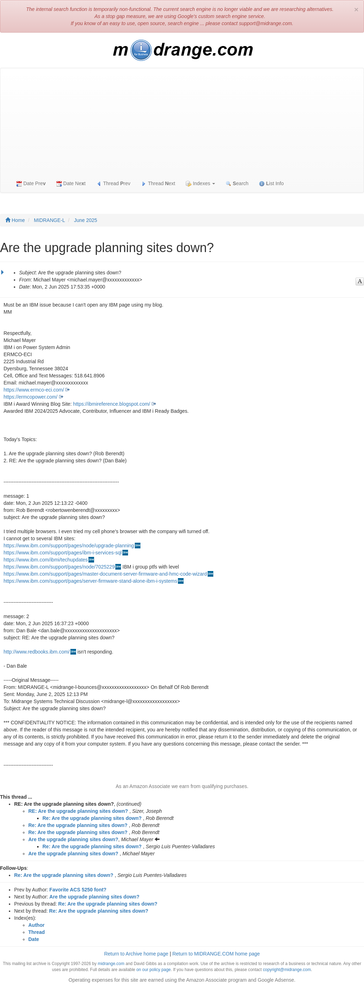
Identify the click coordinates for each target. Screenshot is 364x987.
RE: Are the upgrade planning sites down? (78, 811)
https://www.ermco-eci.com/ (34, 390)
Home (15, 220)
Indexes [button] (200, 184)
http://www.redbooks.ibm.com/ (37, 652)
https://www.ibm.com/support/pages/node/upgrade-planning (69, 545)
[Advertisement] (182, 121)
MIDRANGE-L (49, 220)
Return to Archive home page (136, 954)
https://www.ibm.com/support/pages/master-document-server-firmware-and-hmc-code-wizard (105, 574)
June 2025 (85, 220)
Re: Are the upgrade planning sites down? (91, 818)
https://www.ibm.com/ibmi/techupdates (46, 560)
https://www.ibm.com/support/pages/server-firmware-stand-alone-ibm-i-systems (90, 581)
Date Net (71, 184)
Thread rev (113, 184)
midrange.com (111, 963)
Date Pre (31, 184)
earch (237, 184)
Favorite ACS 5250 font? (78, 889)
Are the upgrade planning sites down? (73, 839)
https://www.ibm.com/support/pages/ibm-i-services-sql (63, 552)
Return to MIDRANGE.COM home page (216, 954)
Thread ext (158, 184)
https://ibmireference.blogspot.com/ (111, 404)
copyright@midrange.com (287, 969)
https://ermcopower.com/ (31, 397)
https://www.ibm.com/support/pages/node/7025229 (59, 567)
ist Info (271, 184)
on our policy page (153, 969)
